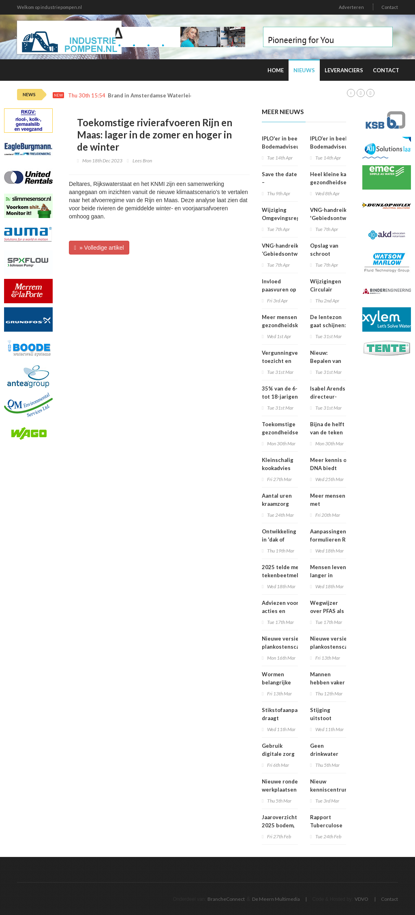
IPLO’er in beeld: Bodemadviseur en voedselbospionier (334, 146)
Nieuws (304, 70)
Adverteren (351, 7)
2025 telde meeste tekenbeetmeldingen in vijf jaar (289, 575)
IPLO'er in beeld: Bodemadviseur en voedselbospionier (286, 146)
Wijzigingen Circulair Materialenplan (329, 289)
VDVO (361, 899)
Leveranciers (344, 70)
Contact (389, 7)
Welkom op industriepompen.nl (49, 7)
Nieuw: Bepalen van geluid (325, 361)
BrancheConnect (226, 899)
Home (275, 70)
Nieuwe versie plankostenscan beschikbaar (282, 646)
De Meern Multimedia (276, 899)
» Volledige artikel (99, 247)
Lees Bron (142, 161)
